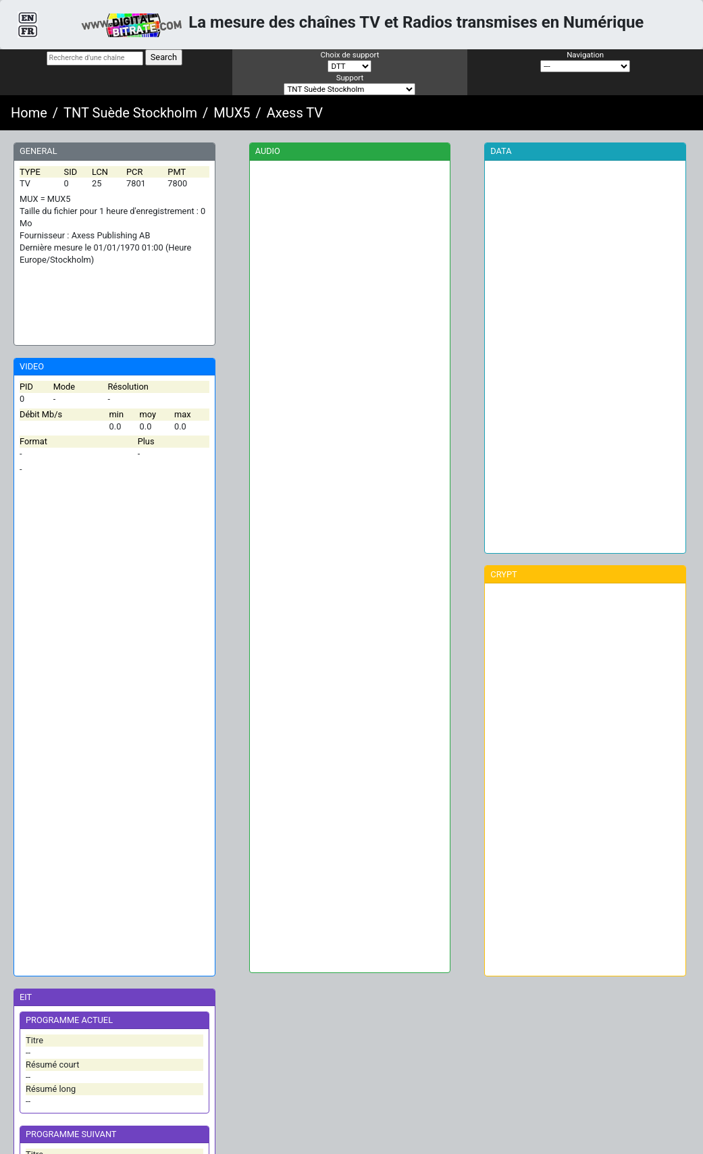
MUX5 (231, 113)
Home (29, 113)
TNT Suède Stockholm (130, 113)
